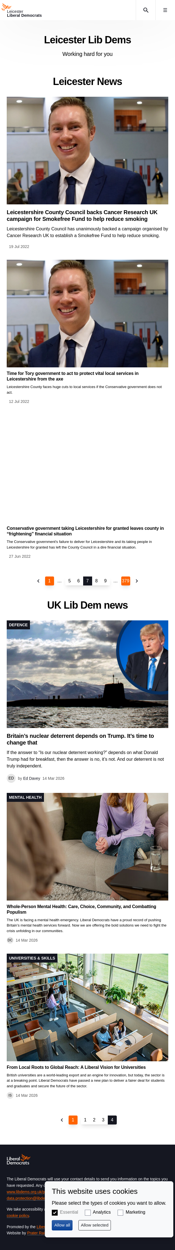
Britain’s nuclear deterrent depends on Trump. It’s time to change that (80, 739)
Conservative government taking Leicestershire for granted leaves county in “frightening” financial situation (85, 531)
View (87, 173)
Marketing (135, 1212)
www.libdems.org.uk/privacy (31, 1192)
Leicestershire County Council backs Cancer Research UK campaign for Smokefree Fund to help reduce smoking (82, 215)
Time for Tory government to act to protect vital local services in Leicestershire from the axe (73, 376)
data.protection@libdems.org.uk (34, 1198)
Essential (69, 1212)
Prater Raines (39, 1233)
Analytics (102, 1212)
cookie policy (18, 1215)
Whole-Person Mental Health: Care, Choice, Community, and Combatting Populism (81, 909)
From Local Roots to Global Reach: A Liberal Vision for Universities (76, 1067)
